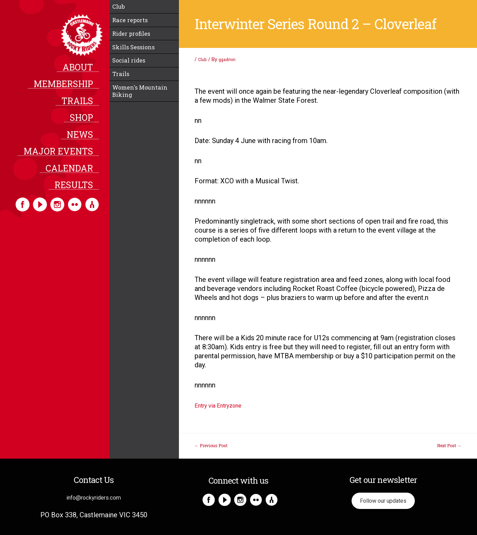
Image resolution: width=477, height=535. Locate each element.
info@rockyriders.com (94, 497)
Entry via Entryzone (224, 405)
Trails (82, 104)
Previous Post (211, 445)
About (83, 69)
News (85, 139)
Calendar (74, 174)
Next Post (449, 445)
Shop (86, 122)
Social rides (132, 73)
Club (120, 7)
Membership (68, 87)
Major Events (63, 157)
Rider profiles (136, 40)
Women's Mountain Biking (142, 110)
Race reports (134, 24)
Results (79, 192)
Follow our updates (383, 502)
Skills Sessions (138, 56)
